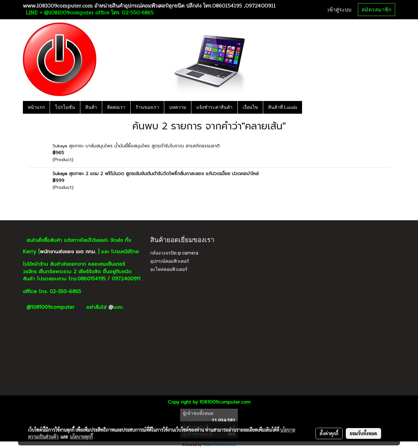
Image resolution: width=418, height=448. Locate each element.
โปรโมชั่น (65, 107)
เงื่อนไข (250, 107)
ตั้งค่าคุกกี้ (329, 433)
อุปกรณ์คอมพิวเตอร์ (169, 261)
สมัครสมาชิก (377, 10)
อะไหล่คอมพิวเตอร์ (168, 269)
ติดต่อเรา (116, 107)
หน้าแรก (36, 107)
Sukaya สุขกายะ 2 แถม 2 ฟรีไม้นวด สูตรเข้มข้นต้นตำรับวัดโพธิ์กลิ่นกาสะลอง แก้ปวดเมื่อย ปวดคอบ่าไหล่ (156, 173)
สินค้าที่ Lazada (282, 107)
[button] (308, 107)
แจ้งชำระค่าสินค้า (214, 107)
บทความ (177, 107)
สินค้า (91, 107)
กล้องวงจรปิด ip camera (174, 253)
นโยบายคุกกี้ (81, 437)
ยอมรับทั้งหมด (363, 433)
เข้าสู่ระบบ (339, 10)
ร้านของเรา (147, 107)
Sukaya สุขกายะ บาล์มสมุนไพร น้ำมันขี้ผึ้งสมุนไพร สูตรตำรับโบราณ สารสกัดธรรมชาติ (136, 145)
